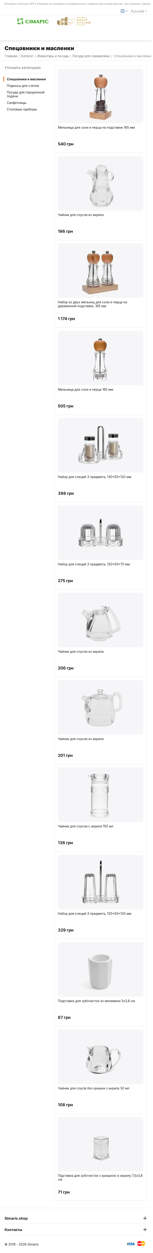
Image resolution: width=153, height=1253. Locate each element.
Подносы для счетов (23, 86)
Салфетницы (16, 103)
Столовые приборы (22, 109)
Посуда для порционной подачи (25, 94)
